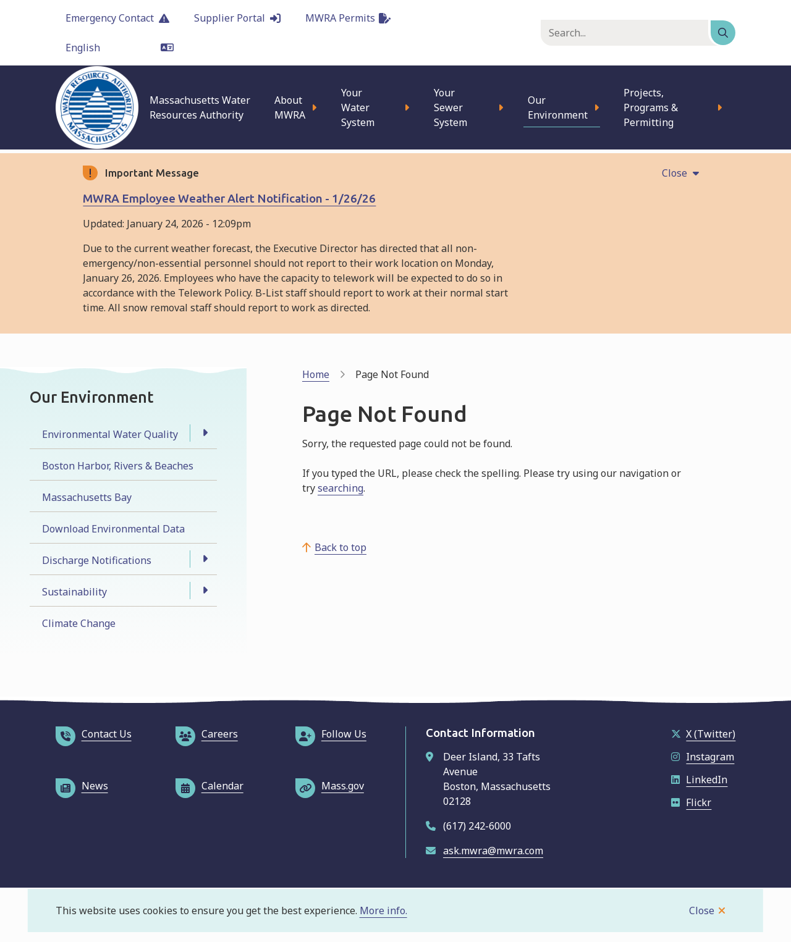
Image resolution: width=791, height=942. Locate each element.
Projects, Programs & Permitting (651, 107)
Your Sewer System (450, 107)
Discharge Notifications (96, 560)
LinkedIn (699, 779)
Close (701, 910)
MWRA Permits (348, 18)
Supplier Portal (237, 18)
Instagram (702, 756)
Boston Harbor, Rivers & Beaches (117, 466)
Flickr (691, 802)
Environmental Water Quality (110, 434)
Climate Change (79, 623)
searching (340, 488)
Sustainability (74, 592)
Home (315, 374)
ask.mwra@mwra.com (493, 850)
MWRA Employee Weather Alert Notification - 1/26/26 (229, 198)
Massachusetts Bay (87, 497)
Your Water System (357, 107)
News (82, 785)
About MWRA (289, 107)
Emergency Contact (117, 18)
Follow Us (330, 733)
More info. (383, 910)
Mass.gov (329, 785)
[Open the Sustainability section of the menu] (204, 590)
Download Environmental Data (113, 529)
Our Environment (558, 107)
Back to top (340, 547)
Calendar (209, 785)
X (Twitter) (703, 734)
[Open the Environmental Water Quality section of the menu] (204, 433)
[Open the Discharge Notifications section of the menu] (204, 559)
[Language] (120, 47)
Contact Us (94, 733)
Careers (207, 733)
